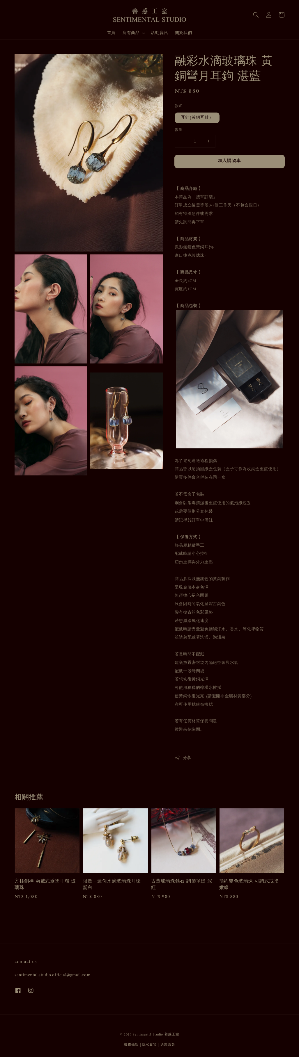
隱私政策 (149, 1045)
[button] (256, 14)
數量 (179, 130)
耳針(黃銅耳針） (197, 117)
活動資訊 (159, 33)
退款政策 (167, 1045)
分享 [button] (183, 758)
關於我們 (183, 33)
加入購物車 (229, 161)
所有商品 (131, 33)
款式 (179, 106)
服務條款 (131, 1045)
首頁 (111, 33)
